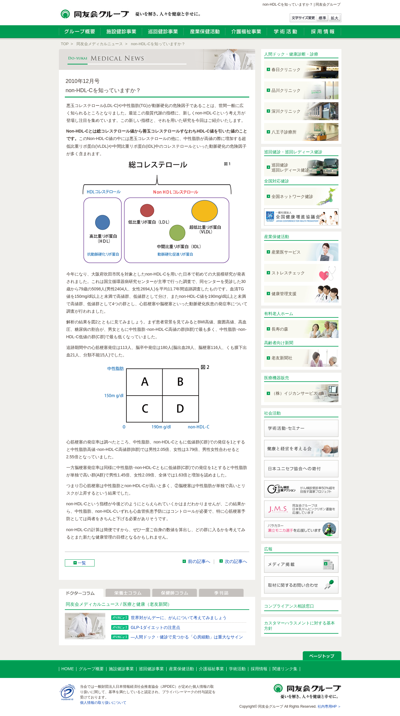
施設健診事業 (121, 668)
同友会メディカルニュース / (94, 604)
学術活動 (237, 668)
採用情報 (259, 668)
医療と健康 (134, 604)
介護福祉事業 (211, 668)
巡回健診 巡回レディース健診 (290, 167)
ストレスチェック (288, 272)
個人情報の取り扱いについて (103, 703)
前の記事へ (199, 561)
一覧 (82, 563)
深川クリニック (286, 111)
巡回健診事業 (151, 668)
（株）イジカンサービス (294, 393)
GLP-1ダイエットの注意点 (155, 627)
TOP (65, 44)
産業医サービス (286, 252)
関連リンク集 (284, 668)
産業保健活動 (276, 236)
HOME (68, 668)
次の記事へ (236, 561)
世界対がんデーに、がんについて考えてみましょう (179, 617)
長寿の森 (280, 329)
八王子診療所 (284, 132)
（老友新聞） (158, 604)
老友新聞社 (282, 357)
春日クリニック (286, 69)
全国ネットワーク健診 (292, 196)
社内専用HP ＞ (329, 706)
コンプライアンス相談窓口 (289, 606)
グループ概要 (91, 668)
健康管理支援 (284, 293)
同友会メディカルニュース (99, 44)
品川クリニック (286, 90)
